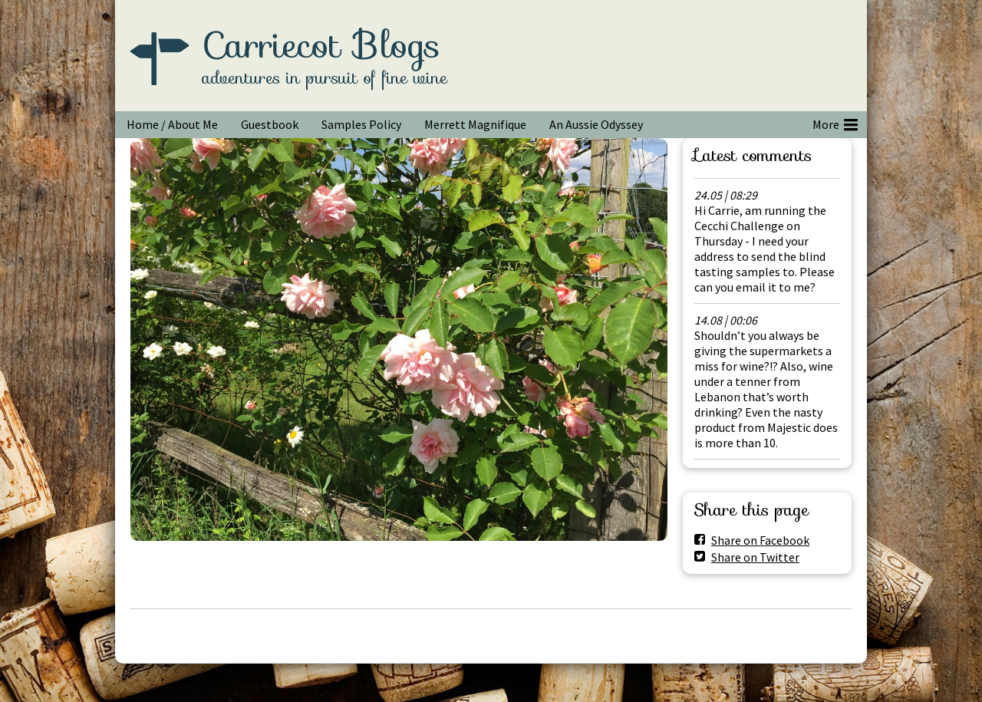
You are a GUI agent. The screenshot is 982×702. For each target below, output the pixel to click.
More (835, 122)
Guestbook (269, 124)
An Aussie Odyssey (596, 124)
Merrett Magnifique (475, 124)
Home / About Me (172, 124)
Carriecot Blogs (321, 45)
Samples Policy (361, 124)
